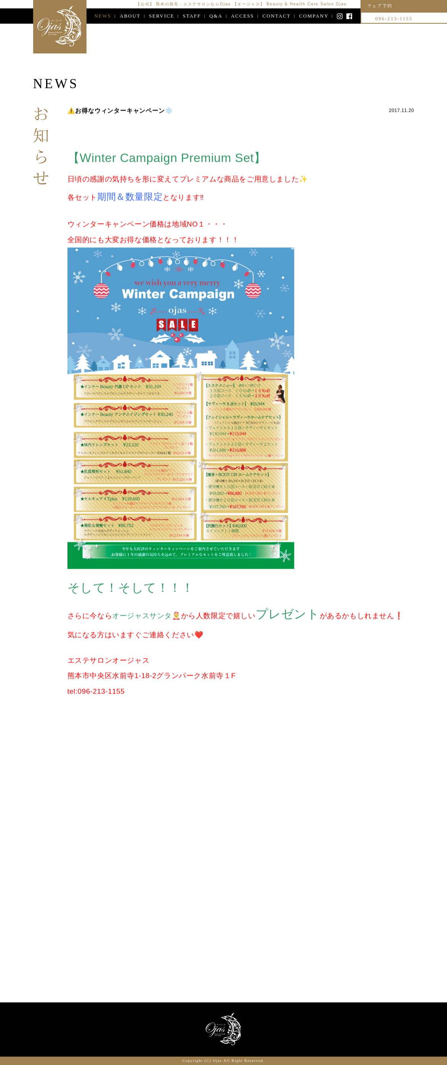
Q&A (216, 16)
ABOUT (130, 16)
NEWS (103, 16)
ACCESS (242, 16)
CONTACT (277, 16)
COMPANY (313, 16)
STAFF (192, 16)
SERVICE (162, 16)
